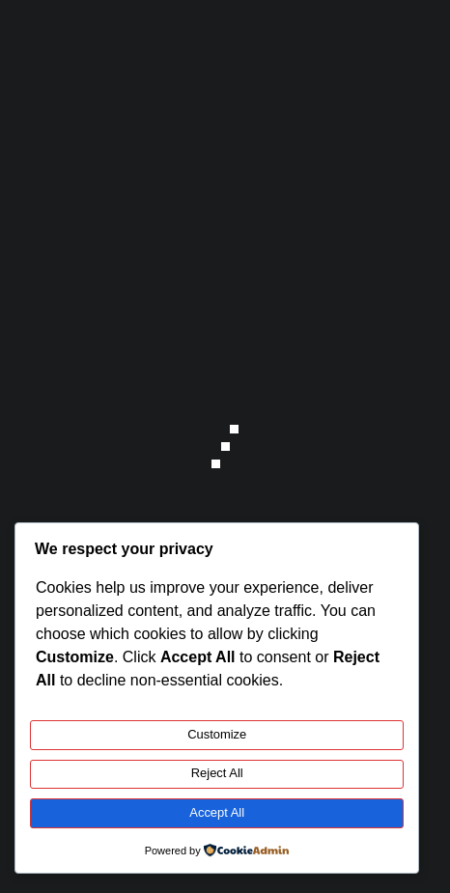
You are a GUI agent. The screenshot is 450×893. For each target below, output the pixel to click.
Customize (216, 734)
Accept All (216, 812)
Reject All (217, 773)
